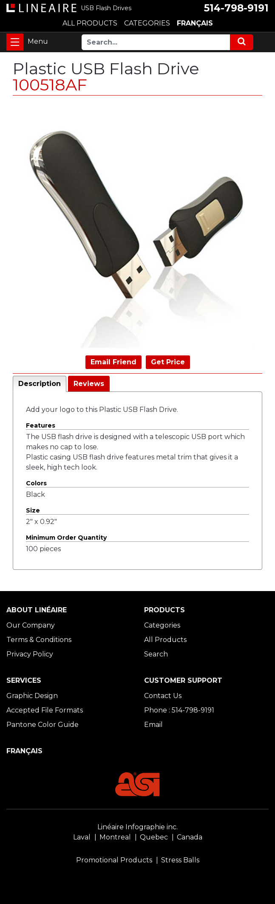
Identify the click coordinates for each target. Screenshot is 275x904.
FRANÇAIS (195, 23)
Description (39, 384)
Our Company (30, 625)
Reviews (89, 384)
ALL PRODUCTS (89, 23)
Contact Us (162, 696)
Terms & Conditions (38, 640)
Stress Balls (180, 860)
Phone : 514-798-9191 (179, 710)
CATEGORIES (147, 23)
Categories (162, 625)
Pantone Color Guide (42, 725)
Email (153, 725)
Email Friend (113, 362)
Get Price (168, 362)
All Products (165, 640)
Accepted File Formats (44, 710)
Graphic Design (32, 696)
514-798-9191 (236, 8)
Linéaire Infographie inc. (137, 827)
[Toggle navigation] (14, 42)
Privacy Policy (29, 654)
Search (156, 654)
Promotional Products (114, 860)
